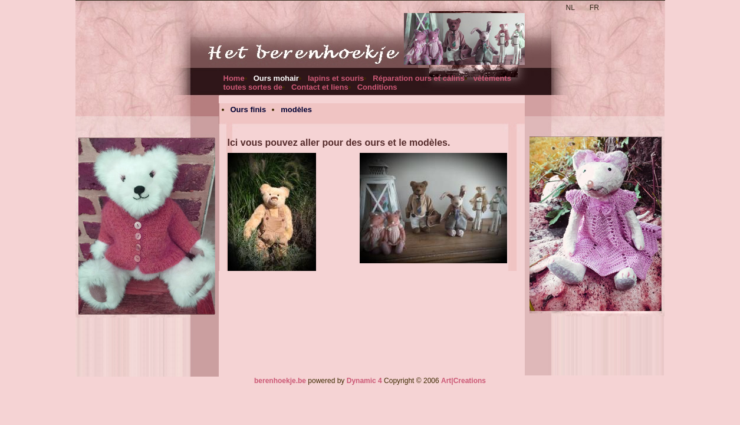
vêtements (492, 78)
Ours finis (249, 109)
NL (570, 8)
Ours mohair (276, 78)
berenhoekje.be (280, 381)
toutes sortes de (252, 87)
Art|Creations (463, 381)
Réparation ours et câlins (418, 78)
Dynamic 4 (364, 381)
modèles (296, 109)
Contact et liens (319, 87)
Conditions (377, 87)
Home (234, 78)
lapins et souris (336, 78)
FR (594, 8)
